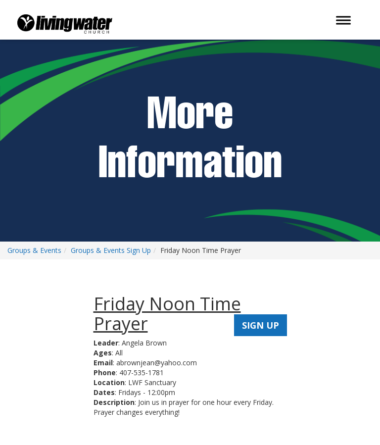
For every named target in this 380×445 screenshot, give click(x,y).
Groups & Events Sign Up (111, 250)
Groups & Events (34, 250)
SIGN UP (260, 325)
